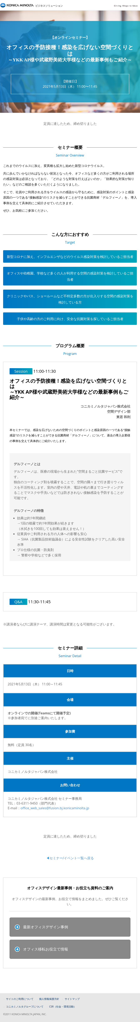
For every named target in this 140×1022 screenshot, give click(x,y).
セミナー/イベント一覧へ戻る (72, 858)
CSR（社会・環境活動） (62, 1006)
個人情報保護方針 (49, 999)
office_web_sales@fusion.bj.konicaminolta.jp (55, 808)
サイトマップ (72, 999)
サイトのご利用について (19, 999)
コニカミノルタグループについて (24, 1006)
